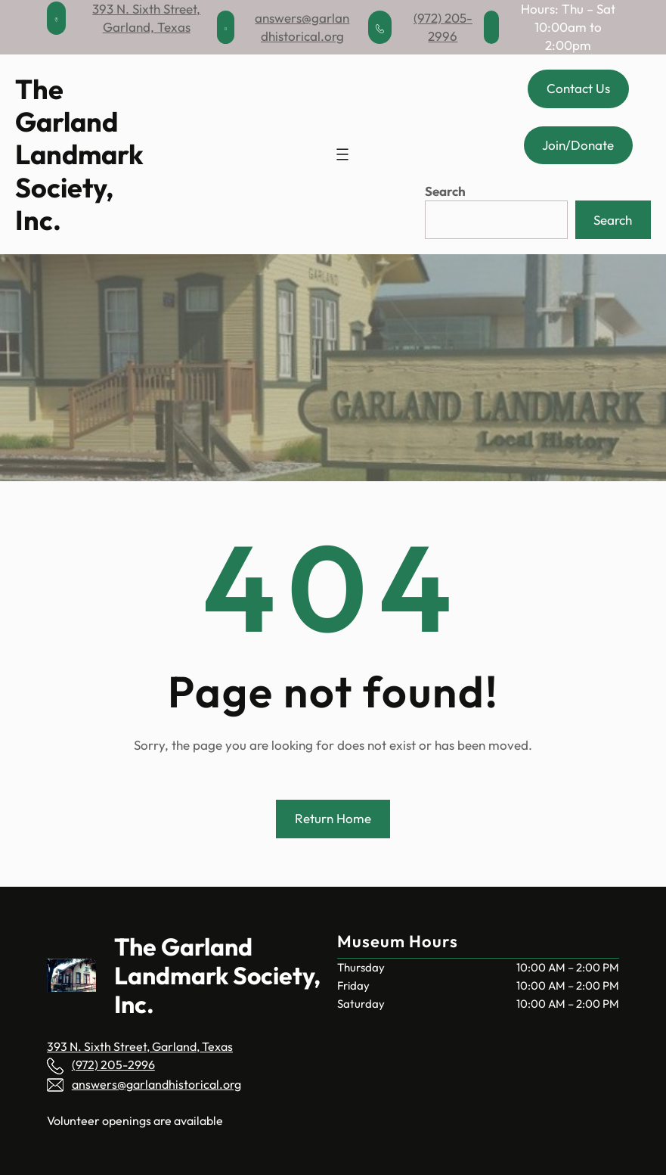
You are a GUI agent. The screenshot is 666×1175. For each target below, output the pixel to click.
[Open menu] (342, 154)
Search (445, 191)
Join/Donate (578, 145)
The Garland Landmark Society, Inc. (79, 154)
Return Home (333, 818)
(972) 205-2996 (113, 1064)
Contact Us (578, 88)
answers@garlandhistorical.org (156, 1084)
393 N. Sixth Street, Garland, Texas (140, 1046)
